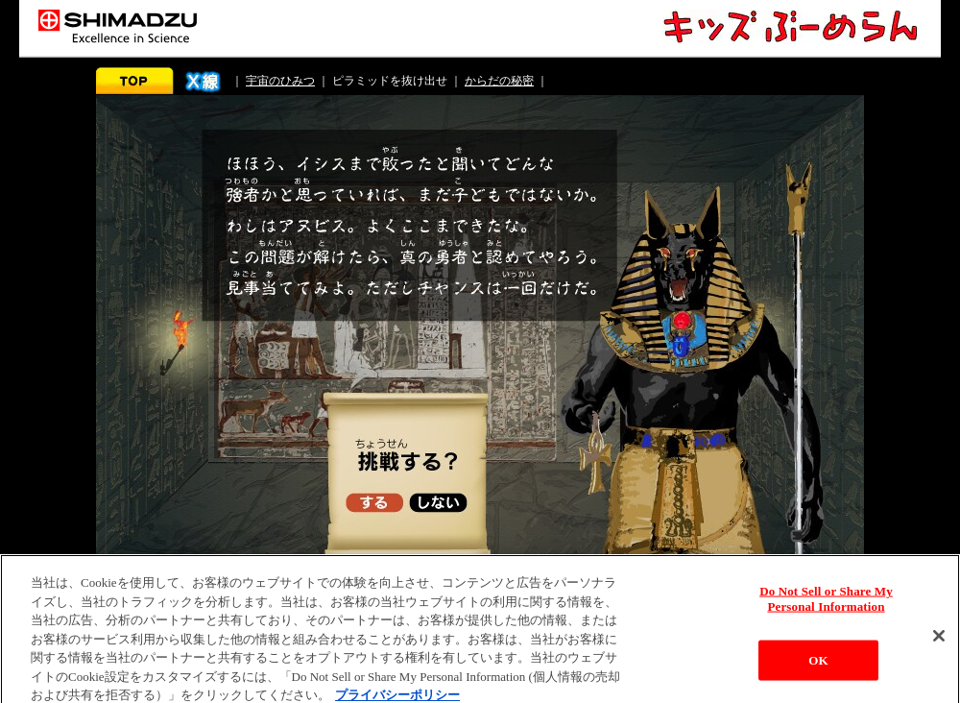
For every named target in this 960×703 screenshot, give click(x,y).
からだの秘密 (499, 80)
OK (818, 664)
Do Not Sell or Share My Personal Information (826, 603)
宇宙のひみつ (280, 80)
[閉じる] (939, 639)
